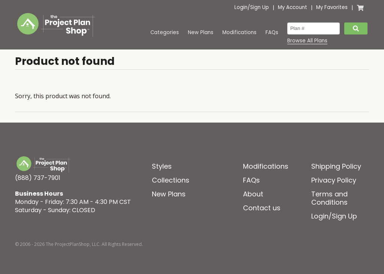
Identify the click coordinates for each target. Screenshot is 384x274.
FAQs (272, 32)
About (253, 194)
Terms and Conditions (329, 198)
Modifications (239, 32)
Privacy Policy (333, 180)
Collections (170, 180)
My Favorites (332, 7)
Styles (162, 166)
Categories (164, 32)
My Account (292, 7)
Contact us (261, 208)
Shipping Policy (336, 166)
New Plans (200, 32)
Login (241, 7)
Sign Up (259, 7)
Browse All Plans (307, 40)
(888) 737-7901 (37, 178)
